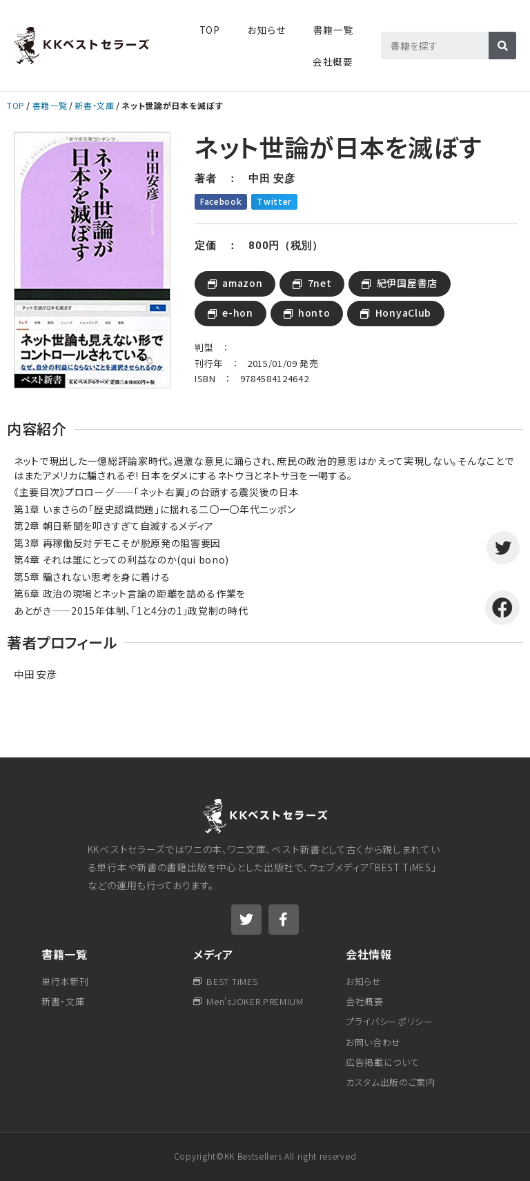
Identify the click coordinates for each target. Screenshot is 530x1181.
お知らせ (267, 30)
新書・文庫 (94, 105)
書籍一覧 (50, 105)
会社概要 (333, 61)
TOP (209, 30)
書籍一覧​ (333, 30)
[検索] (502, 45)
